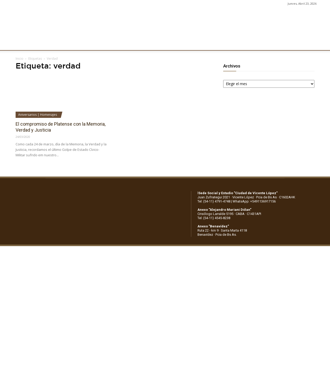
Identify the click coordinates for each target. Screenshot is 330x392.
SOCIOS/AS (185, 43)
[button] (321, 43)
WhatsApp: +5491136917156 (254, 201)
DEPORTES (106, 43)
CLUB (21, 43)
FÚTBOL (81, 43)
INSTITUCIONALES (50, 43)
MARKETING (134, 43)
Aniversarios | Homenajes (37, 114)
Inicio (19, 58)
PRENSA (160, 43)
